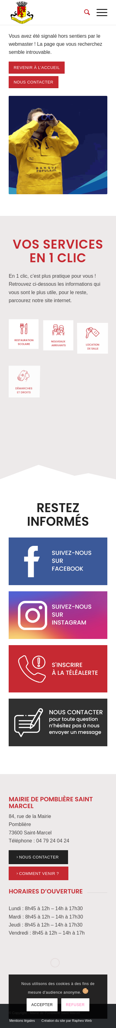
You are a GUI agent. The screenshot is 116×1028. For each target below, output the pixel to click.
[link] (48, 12)
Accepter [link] (42, 1005)
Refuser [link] (75, 1005)
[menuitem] (84, 12)
